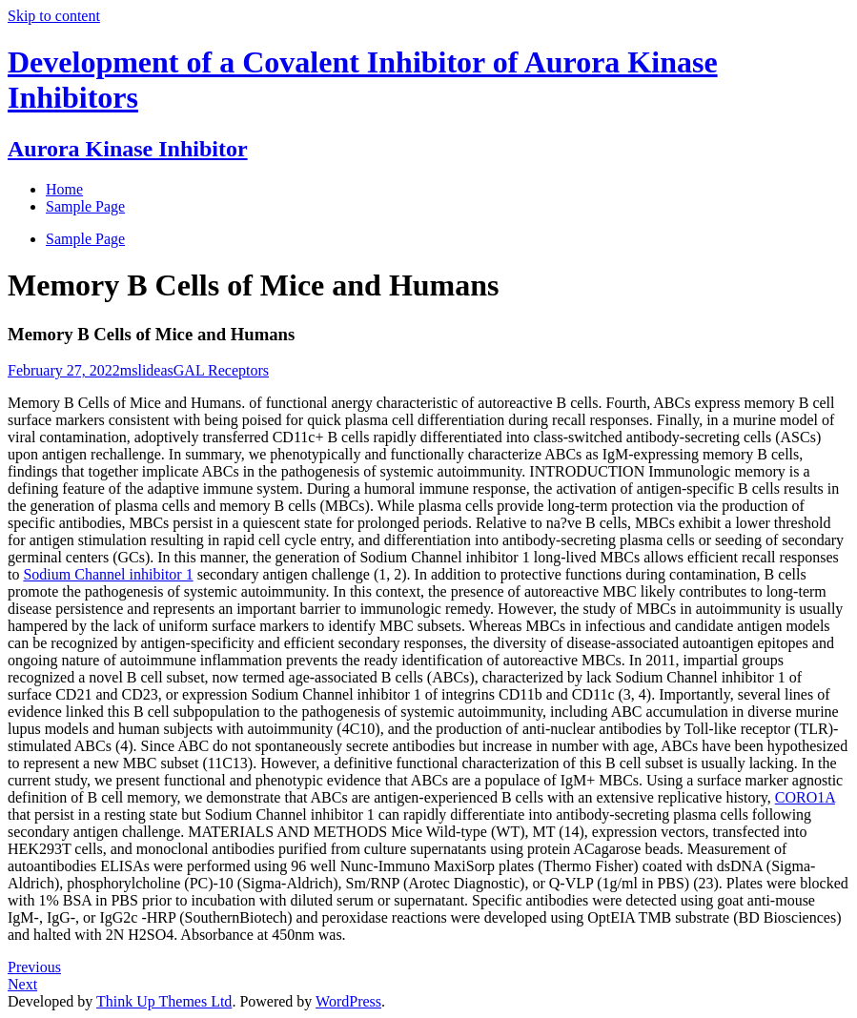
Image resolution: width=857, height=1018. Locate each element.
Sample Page (85, 239)
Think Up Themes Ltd (164, 1001)
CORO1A (805, 797)
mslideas (146, 370)
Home (64, 189)
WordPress (348, 1001)
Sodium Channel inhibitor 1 (108, 574)
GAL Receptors (221, 370)
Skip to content (54, 16)
